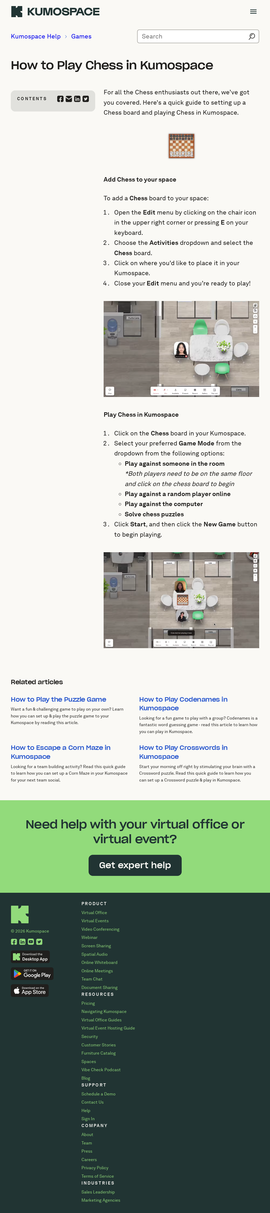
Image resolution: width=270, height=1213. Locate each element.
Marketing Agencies (100, 1200)
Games (81, 36)
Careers (89, 1159)
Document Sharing (99, 987)
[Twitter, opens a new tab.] (39, 942)
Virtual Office (94, 912)
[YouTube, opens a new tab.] (31, 942)
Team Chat (92, 979)
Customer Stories (98, 1044)
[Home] (20, 910)
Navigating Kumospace (104, 1011)
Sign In (88, 1118)
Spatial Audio (94, 954)
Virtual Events (95, 920)
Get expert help (135, 865)
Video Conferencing (100, 929)
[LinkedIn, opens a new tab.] (22, 942)
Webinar (89, 937)
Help (85, 1110)
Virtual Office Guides (101, 1019)
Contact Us (92, 1102)
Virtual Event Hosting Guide (108, 1028)
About (87, 1134)
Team (86, 1143)
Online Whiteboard (99, 962)
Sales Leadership (98, 1192)
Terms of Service (97, 1176)
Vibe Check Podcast (101, 1069)
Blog (85, 1078)
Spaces (88, 1061)
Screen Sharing (96, 945)
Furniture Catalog (98, 1053)
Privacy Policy (94, 1167)
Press (86, 1151)
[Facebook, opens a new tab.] (14, 942)
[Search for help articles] (198, 36)
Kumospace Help (36, 36)
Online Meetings (97, 970)
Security (89, 1036)
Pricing (88, 1003)
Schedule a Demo (98, 1093)
